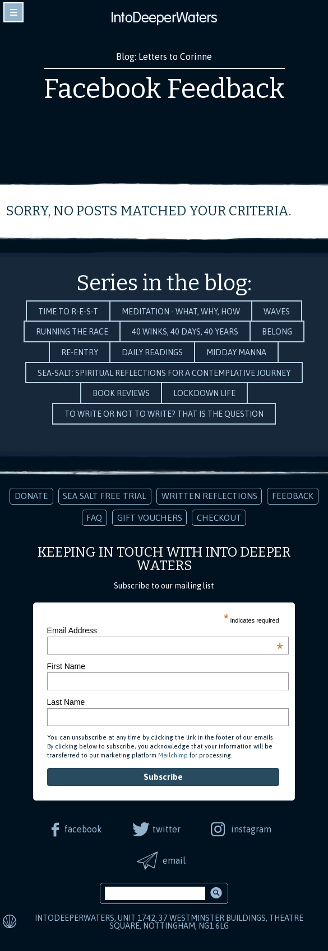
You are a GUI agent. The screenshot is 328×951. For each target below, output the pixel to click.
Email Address (165, 630)
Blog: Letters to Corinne (164, 56)
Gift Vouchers (149, 517)
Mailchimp (173, 755)
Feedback (292, 496)
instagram (251, 829)
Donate (31, 496)
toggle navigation (13, 12)
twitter (167, 829)
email (174, 860)
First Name (66, 666)
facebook (83, 829)
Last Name (66, 702)
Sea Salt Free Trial (104, 496)
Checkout (219, 517)
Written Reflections (209, 496)
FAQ (94, 517)
